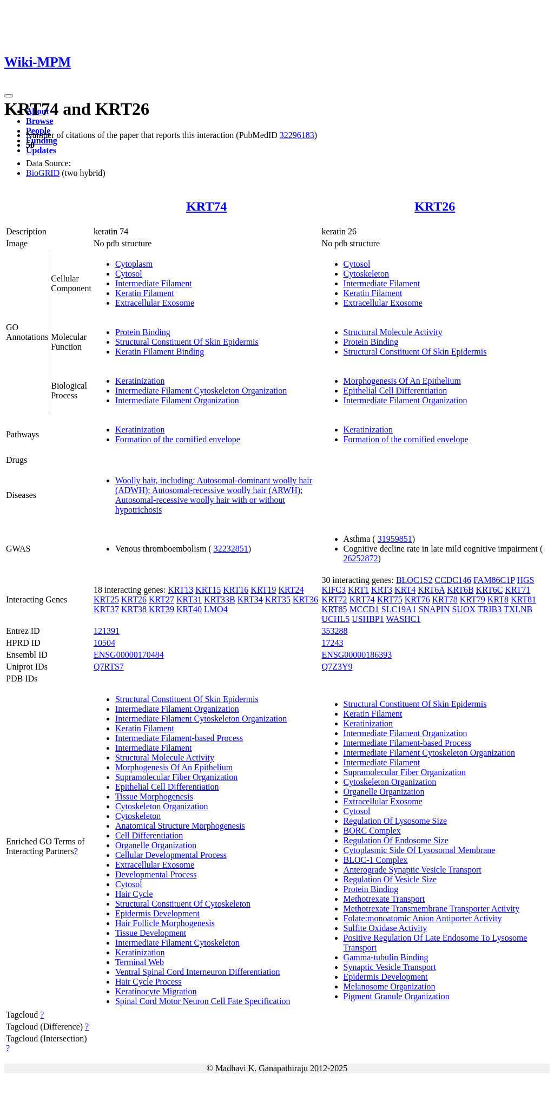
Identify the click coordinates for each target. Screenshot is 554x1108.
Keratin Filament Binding (159, 351)
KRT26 (434, 206)
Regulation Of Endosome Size (396, 840)
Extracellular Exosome (154, 302)
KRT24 (291, 589)
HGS (526, 580)
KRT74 (206, 206)
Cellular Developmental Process (171, 855)
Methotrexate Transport (384, 898)
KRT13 (180, 589)
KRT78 (445, 599)
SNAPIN (434, 609)
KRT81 (523, 599)
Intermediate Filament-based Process (179, 738)
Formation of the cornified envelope (177, 439)
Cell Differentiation (149, 835)
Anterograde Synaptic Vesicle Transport (413, 869)
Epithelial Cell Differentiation (395, 390)
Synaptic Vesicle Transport (390, 967)
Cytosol (128, 273)
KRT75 (390, 599)
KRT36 (305, 599)
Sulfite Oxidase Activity (385, 928)
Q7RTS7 (109, 666)
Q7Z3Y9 (337, 666)
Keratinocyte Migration (156, 991)
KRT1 (358, 589)
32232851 (231, 548)
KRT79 (472, 599)
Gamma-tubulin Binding (386, 957)
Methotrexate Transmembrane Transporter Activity (432, 908)
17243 (333, 642)
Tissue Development (150, 932)
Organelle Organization (155, 845)
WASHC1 (403, 619)
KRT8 (498, 599)
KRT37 (106, 609)
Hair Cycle (134, 894)
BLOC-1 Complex (376, 859)
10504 (104, 642)
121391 (107, 630)
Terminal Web (139, 962)
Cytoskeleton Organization (161, 806)
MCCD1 (364, 609)
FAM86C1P (494, 580)
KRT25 (106, 599)
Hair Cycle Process (148, 981)
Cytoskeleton (366, 273)
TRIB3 (490, 609)
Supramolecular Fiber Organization (176, 777)
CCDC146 (452, 580)
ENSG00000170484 (129, 654)
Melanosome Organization (390, 986)
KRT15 (208, 589)
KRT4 (405, 589)
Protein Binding (142, 332)
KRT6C (489, 589)
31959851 (395, 538)
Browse (39, 121)
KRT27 (161, 599)
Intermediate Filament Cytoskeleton (177, 942)
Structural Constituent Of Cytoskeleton (182, 903)
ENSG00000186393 (357, 654)
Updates (41, 150)
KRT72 (334, 599)
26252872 (361, 558)
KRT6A (431, 589)
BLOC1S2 (414, 580)
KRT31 (189, 599)
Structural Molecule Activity (393, 332)
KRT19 (263, 589)
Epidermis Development (157, 913)
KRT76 (417, 599)
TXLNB (518, 609)
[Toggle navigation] (8, 95)
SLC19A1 (399, 609)
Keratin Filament (144, 293)
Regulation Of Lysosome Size (395, 820)
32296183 (297, 135)
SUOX (464, 609)
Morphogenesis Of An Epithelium (402, 380)
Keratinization (140, 380)
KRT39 (161, 609)
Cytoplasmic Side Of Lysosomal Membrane (420, 850)
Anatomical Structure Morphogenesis (180, 825)
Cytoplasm (134, 263)
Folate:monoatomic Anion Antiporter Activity (423, 918)
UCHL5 (336, 619)
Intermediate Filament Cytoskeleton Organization (201, 390)
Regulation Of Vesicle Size (390, 879)
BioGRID (43, 173)
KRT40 (189, 609)
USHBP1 (368, 619)
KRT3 (381, 589)
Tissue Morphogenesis (154, 796)
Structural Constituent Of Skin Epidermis (187, 341)
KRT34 (250, 599)
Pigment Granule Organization (397, 996)
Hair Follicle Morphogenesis (165, 923)
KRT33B (219, 599)
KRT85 (334, 609)
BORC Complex (372, 830)
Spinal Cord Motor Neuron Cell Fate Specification (203, 1001)
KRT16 (235, 589)
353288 (335, 630)
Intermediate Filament (153, 283)
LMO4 (216, 609)
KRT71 (517, 589)
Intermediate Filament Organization (177, 400)
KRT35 (278, 599)
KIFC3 (334, 589)
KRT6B (460, 589)
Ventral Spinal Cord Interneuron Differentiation (197, 971)
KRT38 (134, 609)
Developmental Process (156, 874)
